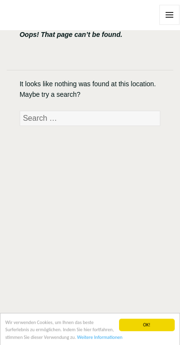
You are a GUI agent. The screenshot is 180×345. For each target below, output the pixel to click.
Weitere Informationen (100, 338)
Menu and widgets (170, 24)
